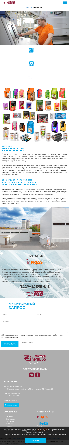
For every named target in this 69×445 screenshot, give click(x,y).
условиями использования (51, 435)
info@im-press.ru (11, 400)
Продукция (10, 421)
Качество (9, 424)
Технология (10, 419)
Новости (9, 426)
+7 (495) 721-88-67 (13, 396)
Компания (9, 417)
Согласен (35, 440)
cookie (24, 430)
